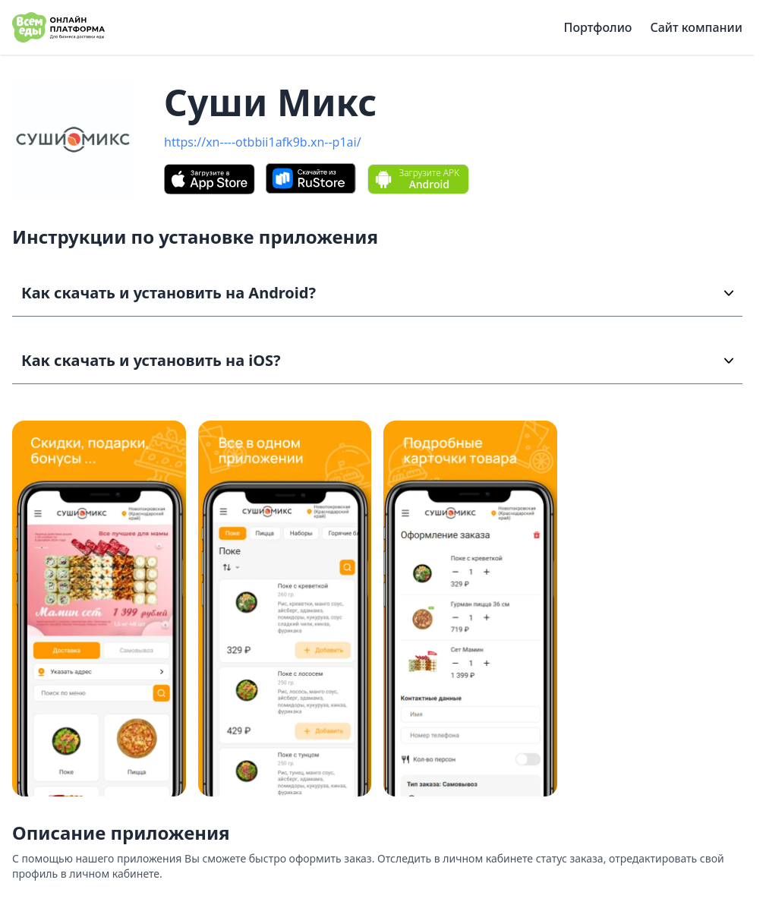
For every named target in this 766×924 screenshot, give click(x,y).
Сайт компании (696, 27)
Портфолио (598, 27)
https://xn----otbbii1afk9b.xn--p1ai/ (262, 142)
